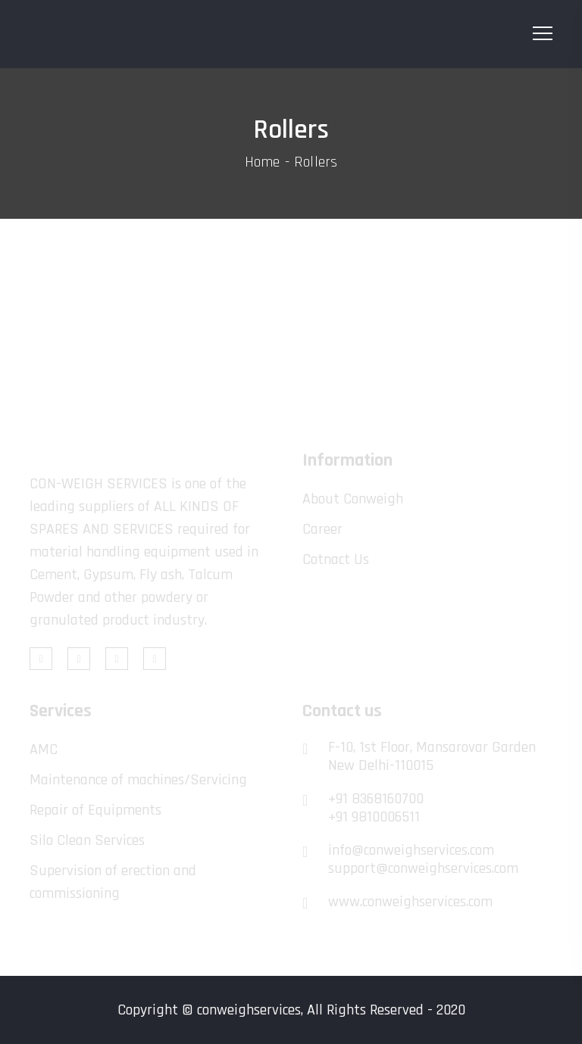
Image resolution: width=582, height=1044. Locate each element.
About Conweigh (352, 499)
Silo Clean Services (87, 840)
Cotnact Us (335, 559)
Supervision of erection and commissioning (113, 882)
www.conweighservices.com (410, 902)
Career (322, 529)
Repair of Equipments (95, 810)
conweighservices (249, 1010)
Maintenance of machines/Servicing (138, 780)
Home (262, 162)
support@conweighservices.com (423, 868)
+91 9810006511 (374, 817)
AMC (44, 749)
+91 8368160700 (376, 799)
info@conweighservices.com (411, 850)
